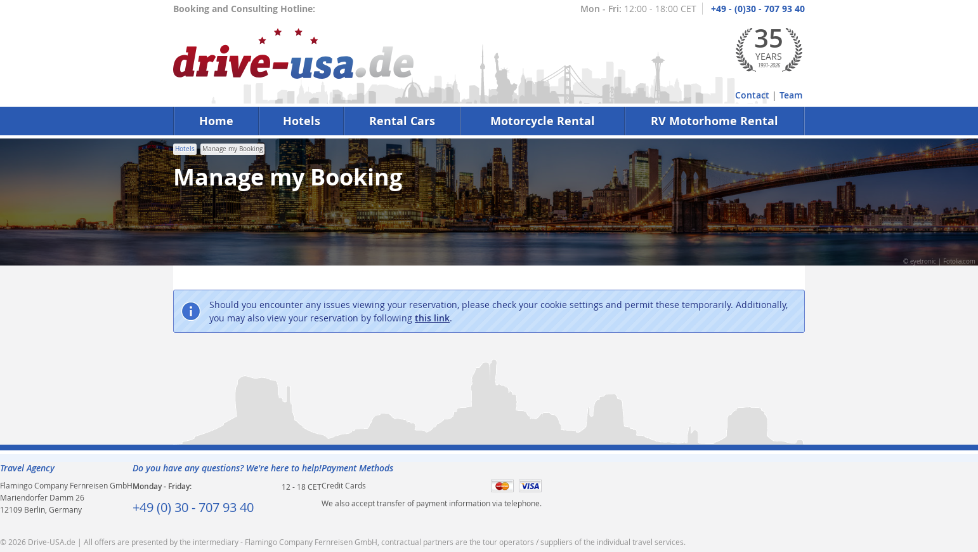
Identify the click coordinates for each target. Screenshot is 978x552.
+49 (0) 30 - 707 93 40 (193, 507)
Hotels (301, 121)
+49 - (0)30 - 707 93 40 (758, 9)
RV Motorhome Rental (714, 121)
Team (790, 95)
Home (216, 121)
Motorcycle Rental (542, 121)
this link (432, 318)
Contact (752, 95)
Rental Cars (402, 121)
